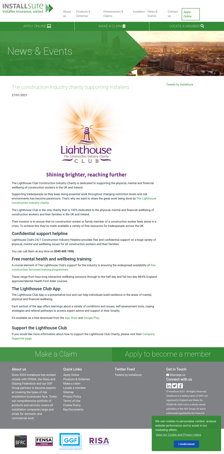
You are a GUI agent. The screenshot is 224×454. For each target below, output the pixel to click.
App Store (71, 318)
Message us (175, 375)
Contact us (173, 14)
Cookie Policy (72, 405)
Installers (139, 11)
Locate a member (74, 388)
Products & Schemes (83, 14)
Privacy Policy (72, 396)
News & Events (152, 14)
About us (67, 14)
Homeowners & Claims (113, 14)
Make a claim (112, 26)
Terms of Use (71, 401)
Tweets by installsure (179, 84)
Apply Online (188, 14)
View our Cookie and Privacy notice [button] (178, 434)
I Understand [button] (186, 444)
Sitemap (68, 392)
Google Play (91, 318)
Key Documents (73, 409)
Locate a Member (186, 26)
